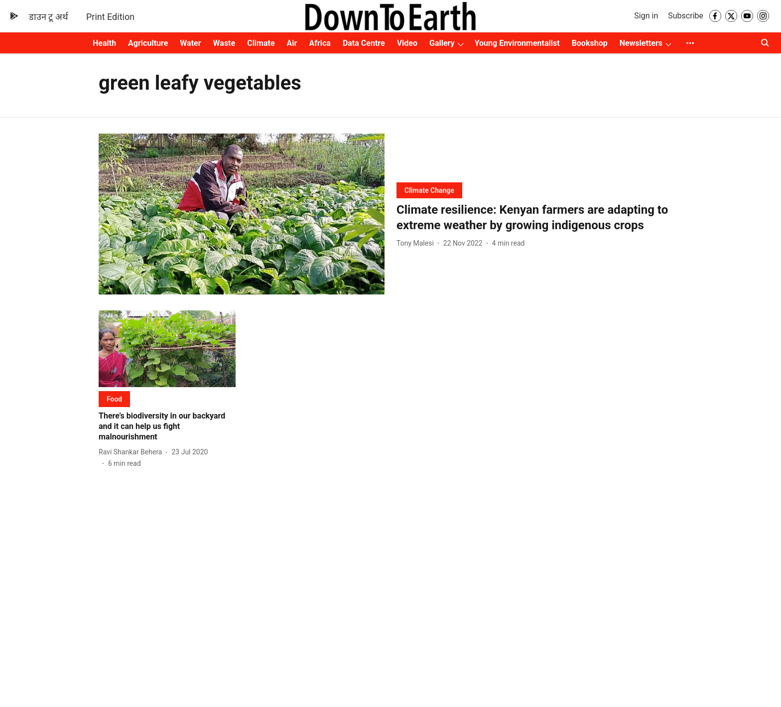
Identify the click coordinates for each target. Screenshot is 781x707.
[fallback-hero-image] (242, 214)
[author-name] (417, 243)
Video (407, 43)
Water (190, 43)
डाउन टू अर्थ (48, 16)
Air (292, 43)
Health (104, 43)
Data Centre (364, 43)
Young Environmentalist (517, 43)
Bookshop (590, 43)
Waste (224, 43)
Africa (319, 43)
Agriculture (148, 43)
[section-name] (429, 190)
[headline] (539, 217)
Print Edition (110, 16)
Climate (260, 43)
